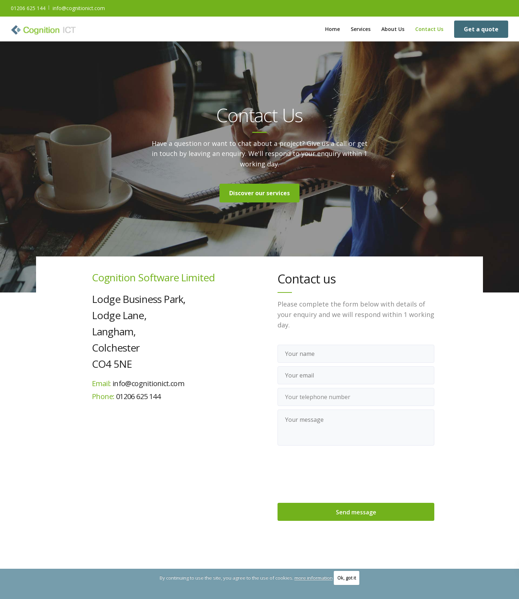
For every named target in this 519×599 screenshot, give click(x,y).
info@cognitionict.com (79, 8)
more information (313, 578)
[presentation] (356, 475)
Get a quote (481, 29)
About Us (392, 29)
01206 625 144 (28, 8)
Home (332, 29)
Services (361, 29)
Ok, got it (346, 578)
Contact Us (429, 29)
